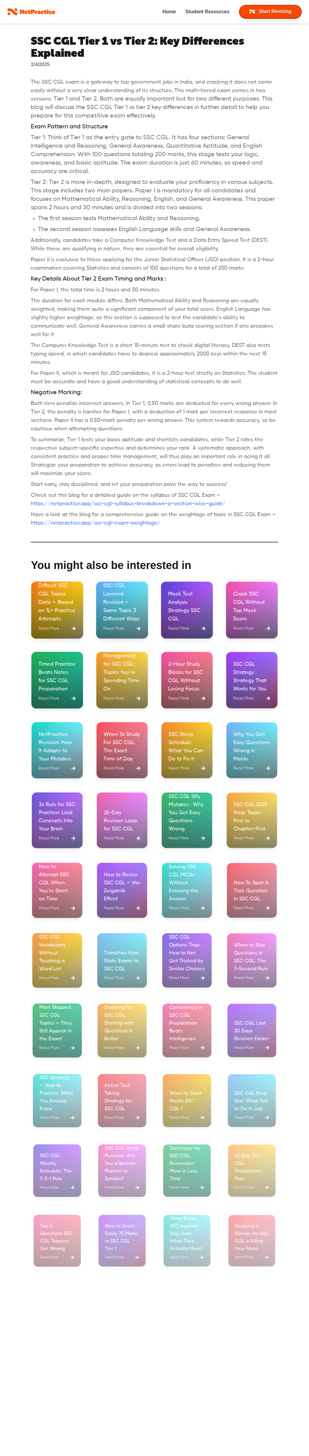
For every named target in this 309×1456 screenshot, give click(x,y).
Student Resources (208, 11)
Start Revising (270, 11)
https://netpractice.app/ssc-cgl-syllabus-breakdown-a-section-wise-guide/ (128, 503)
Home (169, 11)
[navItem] (270, 12)
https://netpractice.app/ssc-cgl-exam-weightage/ (96, 523)
